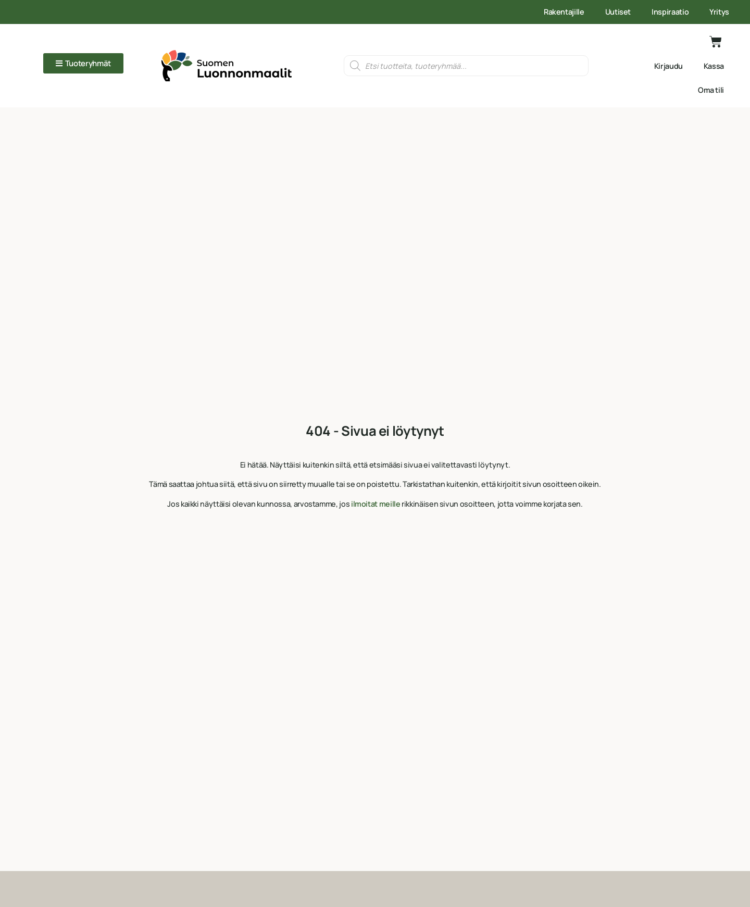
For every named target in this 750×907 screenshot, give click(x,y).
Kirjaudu (668, 66)
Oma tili (711, 90)
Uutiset (618, 12)
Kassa (714, 66)
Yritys (719, 12)
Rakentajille (564, 12)
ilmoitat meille (376, 504)
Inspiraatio (670, 12)
